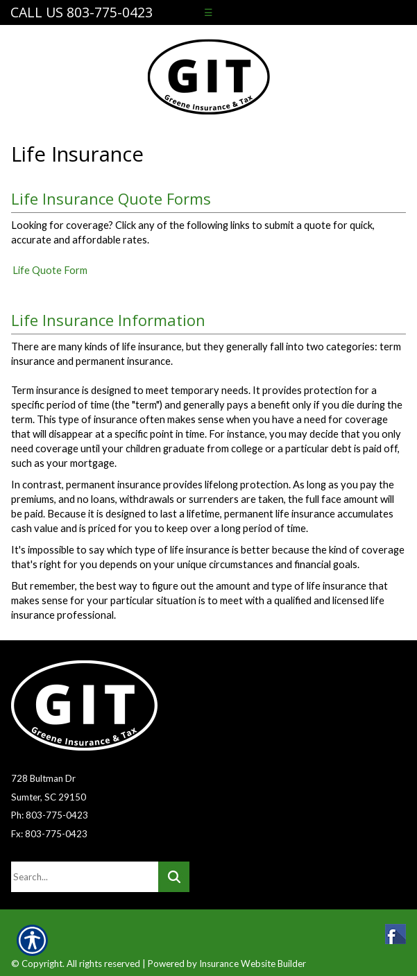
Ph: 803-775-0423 (49, 815)
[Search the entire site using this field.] (84, 877)
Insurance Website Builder (252, 963)
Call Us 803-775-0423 (81, 12)
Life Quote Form (49, 270)
